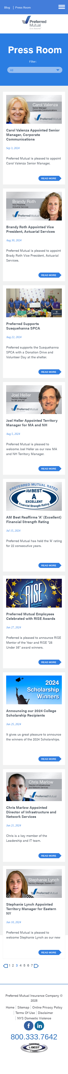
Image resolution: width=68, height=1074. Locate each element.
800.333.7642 (34, 1037)
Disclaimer (45, 1012)
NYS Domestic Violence (34, 1018)
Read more (48, 178)
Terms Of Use (25, 1012)
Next (36, 966)
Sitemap (23, 1007)
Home (10, 1007)
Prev (5, 966)
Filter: (33, 61)
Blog (7, 7)
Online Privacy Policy (47, 1007)
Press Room (23, 7)
